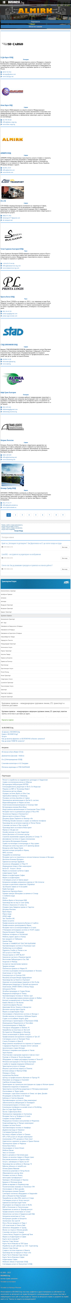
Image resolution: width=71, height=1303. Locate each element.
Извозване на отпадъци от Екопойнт (15, 1080)
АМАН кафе (6, 916)
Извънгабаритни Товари (8, 637)
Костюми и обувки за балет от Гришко (16, 1134)
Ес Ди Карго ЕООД (7, 57)
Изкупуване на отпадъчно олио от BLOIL (17, 1205)
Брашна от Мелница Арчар (12, 1182)
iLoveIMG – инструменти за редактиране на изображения (21, 554)
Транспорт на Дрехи (7, 693)
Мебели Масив (7, 1150)
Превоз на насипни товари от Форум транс (18, 1157)
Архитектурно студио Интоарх (13, 1048)
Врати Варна (7, 912)
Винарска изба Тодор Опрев (12, 848)
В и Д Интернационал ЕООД (12, 759)
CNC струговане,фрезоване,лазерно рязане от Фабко (22, 998)
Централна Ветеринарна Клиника (14, 841)
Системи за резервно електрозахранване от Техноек (22, 971)
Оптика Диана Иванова (10, 1168)
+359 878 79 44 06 (7, 263)
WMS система (7, 852)
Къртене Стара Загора (10, 1241)
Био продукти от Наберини (12, 939)
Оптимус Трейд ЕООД (8, 488)
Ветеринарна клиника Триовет (13, 1191)
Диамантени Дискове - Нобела (13, 756)
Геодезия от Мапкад (9, 962)
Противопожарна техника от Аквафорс (16, 1128)
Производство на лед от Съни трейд (15, 902)
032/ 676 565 (6, 407)
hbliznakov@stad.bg (8, 362)
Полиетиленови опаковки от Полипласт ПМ (18, 1187)
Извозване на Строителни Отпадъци (11, 633)
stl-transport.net (7, 220)
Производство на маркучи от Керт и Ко (16, 1253)
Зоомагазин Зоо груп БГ (11, 1221)
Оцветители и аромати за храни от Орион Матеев (20, 1141)
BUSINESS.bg (5, 1275)
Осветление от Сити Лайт (11, 973)
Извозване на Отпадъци (8, 630)
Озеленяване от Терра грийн (13, 1091)
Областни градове (35, 26)
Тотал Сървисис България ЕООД (12, 249)
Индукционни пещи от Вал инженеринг (16, 866)
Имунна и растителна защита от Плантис (17, 1068)
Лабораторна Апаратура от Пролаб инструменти (20, 984)
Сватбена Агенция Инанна (12, 1082)
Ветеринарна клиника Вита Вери (14, 807)
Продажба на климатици (11, 855)
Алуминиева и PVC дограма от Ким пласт (17, 1139)
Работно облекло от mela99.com (14, 1166)
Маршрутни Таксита (7, 640)
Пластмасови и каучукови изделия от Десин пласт (20, 1055)
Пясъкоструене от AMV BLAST (13, 955)
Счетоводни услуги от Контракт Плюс (16, 1039)
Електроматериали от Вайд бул (14, 1025)
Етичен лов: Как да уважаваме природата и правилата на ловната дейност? (27, 565)
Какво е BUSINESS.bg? (10, 734)
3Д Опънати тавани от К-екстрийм (14, 887)
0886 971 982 (6, 216)
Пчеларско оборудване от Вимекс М (15, 1027)
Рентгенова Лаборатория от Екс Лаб (15, 959)
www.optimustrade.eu (8, 507)
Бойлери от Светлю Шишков (12, 1098)
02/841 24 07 (6, 168)
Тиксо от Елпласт (8, 1153)
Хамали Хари (7, 941)
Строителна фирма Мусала (12, 1005)
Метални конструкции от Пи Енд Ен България (19, 1062)
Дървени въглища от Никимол (13, 1130)
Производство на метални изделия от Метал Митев (21, 823)
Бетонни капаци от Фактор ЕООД (14, 1071)
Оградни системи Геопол (11, 1125)
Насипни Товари (5, 654)
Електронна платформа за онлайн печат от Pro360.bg (22, 1107)
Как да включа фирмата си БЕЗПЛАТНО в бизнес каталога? (23, 739)
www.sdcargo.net (7, 77)
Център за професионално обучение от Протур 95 (21, 1077)
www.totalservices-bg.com (10, 268)
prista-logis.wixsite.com (9, 316)
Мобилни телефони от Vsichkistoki (15, 934)
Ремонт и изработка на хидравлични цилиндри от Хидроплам (25, 780)
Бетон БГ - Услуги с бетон (11, 868)
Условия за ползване (8, 1281)
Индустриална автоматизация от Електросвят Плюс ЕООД (23, 809)
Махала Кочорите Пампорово (13, 932)
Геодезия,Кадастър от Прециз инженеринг (18, 1123)
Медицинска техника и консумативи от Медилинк (20, 1121)
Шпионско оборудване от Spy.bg (14, 1228)
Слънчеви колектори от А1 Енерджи (15, 763)
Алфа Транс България (8, 392)
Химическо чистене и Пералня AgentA (16, 957)
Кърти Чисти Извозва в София (13, 1257)
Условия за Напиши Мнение (11, 1287)
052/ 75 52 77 (6, 503)
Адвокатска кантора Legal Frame (14, 1203)
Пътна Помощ (5, 672)
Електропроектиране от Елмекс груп (16, 1105)
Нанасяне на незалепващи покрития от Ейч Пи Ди (20, 982)
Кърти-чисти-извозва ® (10, 1239)
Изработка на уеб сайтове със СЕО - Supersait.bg (20, 1246)
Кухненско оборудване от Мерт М (15, 864)
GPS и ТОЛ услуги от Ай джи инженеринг (17, 1137)
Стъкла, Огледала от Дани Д (12, 1041)
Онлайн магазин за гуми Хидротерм (15, 832)
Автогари (3, 601)
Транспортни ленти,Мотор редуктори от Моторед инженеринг (25, 1089)
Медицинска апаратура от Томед (14, 993)
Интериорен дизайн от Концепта (14, 1218)
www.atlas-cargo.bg (8, 124)
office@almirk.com (8, 170)
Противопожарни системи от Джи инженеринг (19, 1100)
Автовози (3, 598)
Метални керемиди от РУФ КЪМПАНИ (16, 767)
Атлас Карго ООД (7, 105)
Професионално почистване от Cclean (16, 1212)
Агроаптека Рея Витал (10, 1075)
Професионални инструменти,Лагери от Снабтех (20, 923)
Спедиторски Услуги (7, 679)
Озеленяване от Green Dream (13, 1148)
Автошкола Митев (9, 989)
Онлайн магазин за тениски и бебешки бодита (19, 1016)
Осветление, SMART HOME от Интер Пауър (18, 987)
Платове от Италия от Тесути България (16, 1057)
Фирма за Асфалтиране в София (14, 1237)
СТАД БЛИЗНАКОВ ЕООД (9, 344)
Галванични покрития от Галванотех (15, 1087)
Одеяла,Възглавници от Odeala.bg (14, 796)
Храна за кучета (8, 921)
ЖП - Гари (3, 622)
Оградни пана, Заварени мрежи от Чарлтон (18, 907)
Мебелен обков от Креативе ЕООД (15, 1262)
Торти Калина (7, 1052)
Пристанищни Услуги (7, 668)
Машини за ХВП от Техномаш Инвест (16, 789)
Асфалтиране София (9, 1259)
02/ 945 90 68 (6, 120)
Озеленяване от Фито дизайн (13, 1189)
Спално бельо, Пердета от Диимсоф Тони (17, 1234)
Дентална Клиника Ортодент (13, 859)
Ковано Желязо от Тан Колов (12, 1002)
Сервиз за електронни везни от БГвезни (17, 782)
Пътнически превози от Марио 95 (14, 968)
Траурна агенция (8, 966)
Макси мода (6, 914)
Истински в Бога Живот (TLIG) (12, 752)
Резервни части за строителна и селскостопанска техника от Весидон (28, 857)
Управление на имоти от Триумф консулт (17, 1209)
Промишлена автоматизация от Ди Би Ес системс (20, 800)
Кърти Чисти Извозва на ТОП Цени (15, 1243)
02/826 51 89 (6, 359)
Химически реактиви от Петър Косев (15, 1171)
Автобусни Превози (6, 594)
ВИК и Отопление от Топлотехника (15, 1207)
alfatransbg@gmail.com (9, 409)
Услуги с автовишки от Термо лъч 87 (15, 1162)
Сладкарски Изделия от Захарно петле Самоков (20, 1046)
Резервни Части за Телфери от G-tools (16, 1116)
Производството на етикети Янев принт (17, 827)
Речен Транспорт (6, 675)
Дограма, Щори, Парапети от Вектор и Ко (17, 818)
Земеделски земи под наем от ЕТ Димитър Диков (20, 846)
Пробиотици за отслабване (12, 948)
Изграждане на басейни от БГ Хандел (16, 1096)
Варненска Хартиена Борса (12, 891)
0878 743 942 (6, 72)
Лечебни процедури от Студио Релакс (16, 991)
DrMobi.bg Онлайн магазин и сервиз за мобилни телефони (24, 821)
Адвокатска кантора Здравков (13, 862)
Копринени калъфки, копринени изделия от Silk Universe (23, 882)
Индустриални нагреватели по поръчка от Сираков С (21, 1043)
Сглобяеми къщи (8, 896)
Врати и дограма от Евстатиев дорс (15, 1155)
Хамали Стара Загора (10, 1248)
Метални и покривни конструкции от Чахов (18, 1050)
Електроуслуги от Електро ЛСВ (13, 975)
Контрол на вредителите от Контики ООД (17, 1000)
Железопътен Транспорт (8, 619)
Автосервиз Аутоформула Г (12, 1178)
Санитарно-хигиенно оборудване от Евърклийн (19, 1193)
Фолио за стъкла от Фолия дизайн (15, 1230)
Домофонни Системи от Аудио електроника (18, 839)
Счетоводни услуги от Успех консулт (15, 1200)
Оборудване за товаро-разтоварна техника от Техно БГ (22, 1059)
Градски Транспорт (6, 612)
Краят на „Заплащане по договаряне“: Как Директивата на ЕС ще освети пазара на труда (32, 543)
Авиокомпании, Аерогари (8, 591)
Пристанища (4, 665)
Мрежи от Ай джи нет (10, 830)
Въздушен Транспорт (7, 605)
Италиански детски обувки (12, 791)
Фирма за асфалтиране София (13, 875)
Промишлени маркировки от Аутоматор (17, 1114)
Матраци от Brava (8, 1073)
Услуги (4, 736)
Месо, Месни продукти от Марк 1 (14, 1223)
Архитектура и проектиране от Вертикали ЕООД (20, 1021)
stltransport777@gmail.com (10, 218)
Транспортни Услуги (9, 581)
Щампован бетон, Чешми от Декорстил (16, 1007)
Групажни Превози (6, 615)
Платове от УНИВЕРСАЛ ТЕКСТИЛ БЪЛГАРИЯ (19, 943)
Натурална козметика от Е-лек (13, 1216)
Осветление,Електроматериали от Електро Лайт (20, 805)
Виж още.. (65, 547)
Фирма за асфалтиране (11, 877)
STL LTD (3, 201)
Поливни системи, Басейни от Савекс (16, 798)
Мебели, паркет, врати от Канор (14, 937)
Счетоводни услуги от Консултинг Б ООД (17, 1264)
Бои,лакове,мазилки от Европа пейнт (16, 1159)
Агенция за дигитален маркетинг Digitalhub (18, 884)
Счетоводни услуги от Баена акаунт (15, 880)
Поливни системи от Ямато (12, 1175)
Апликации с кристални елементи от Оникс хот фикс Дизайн (24, 1093)
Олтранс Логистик (7, 440)
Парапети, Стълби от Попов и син (14, 950)
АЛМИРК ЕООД (6, 153)
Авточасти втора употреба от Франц (15, 850)
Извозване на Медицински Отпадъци (12, 626)
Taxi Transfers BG (8, 918)
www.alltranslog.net (8, 460)
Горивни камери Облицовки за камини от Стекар (20, 893)
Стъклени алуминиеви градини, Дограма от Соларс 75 (22, 837)
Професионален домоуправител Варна (16, 925)
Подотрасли (35, 22)
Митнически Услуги (6, 647)
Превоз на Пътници (6, 661)
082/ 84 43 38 (6, 311)
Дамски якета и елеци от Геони (13, 816)
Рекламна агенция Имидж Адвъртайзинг (17, 977)
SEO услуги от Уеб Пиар (11, 952)
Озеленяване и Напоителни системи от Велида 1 (20, 1014)
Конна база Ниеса (9, 1146)
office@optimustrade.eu (9, 505)
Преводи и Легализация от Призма (15, 1180)
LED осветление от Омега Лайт (13, 1225)
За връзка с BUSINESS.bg (11, 732)
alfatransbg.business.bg (9, 412)
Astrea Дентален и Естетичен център (15, 834)
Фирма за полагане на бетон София (15, 871)
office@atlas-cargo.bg (8, 122)
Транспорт (4, 689)
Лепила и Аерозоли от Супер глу (14, 905)
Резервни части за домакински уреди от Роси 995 (20, 812)
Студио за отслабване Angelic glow (15, 1018)
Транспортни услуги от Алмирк (13, 1066)
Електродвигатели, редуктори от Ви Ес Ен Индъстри (21, 787)
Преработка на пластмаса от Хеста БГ (16, 1030)
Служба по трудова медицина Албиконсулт (18, 1064)
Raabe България (8, 889)
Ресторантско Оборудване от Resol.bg (16, 1032)
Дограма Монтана (9, 909)
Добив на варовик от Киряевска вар (15, 1184)
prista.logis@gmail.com (9, 314)
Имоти (4, 898)
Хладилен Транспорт (7, 696)
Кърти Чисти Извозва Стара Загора (15, 1255)
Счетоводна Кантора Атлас (12, 1132)
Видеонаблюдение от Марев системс (16, 802)
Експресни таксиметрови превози (14, 964)
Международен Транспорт (8, 644)
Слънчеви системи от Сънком (13, 1232)
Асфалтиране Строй (9, 873)
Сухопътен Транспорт (7, 682)
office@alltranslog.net (9, 457)
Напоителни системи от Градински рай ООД (18, 1214)
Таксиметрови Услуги (7, 686)
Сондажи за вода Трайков (11, 1118)
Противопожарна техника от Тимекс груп (17, 996)
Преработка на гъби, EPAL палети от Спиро (18, 1198)
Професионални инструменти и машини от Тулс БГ (21, 1037)
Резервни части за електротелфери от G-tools (19, 927)
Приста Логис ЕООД (8, 296)
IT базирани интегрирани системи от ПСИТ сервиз (21, 930)
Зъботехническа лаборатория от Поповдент (18, 1102)
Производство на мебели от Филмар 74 (17, 1164)
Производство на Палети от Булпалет (16, 980)
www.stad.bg (6, 364)
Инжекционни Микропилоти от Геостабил (17, 1023)
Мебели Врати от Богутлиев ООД (14, 900)
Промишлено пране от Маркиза (14, 1143)
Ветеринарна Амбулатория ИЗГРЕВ (15, 784)
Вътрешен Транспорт (7, 608)
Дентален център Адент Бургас (13, 1009)
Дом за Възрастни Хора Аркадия (14, 1196)
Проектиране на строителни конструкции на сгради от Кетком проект (28, 1084)
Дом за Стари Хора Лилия (11, 1109)
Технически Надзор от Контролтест (15, 814)
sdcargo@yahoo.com (8, 74)
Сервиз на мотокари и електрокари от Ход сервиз (20, 843)
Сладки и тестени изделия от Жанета (16, 1250)
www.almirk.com (7, 172)
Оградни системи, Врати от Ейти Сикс (16, 793)
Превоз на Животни (6, 658)
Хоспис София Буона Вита (11, 1112)
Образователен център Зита (12, 1173)
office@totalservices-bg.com (11, 266)
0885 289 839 (6, 455)
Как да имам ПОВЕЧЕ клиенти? (13, 741)
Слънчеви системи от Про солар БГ (15, 825)
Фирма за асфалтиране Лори (13, 1012)
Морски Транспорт (6, 651)
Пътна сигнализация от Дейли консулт (16, 1034)
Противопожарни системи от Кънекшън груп (18, 946)
